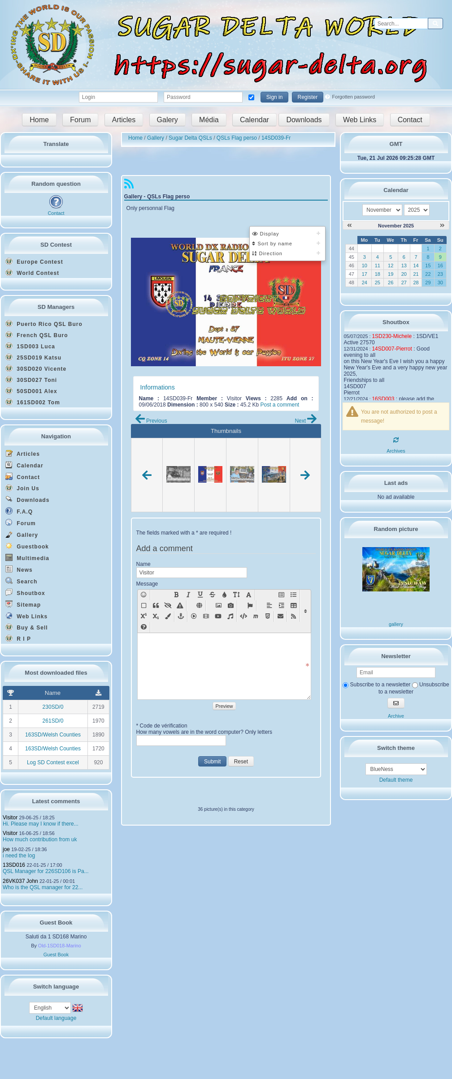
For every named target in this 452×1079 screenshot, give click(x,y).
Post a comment (279, 405)
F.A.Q (19, 511)
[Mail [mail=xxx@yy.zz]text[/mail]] (280, 616)
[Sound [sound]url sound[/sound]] (230, 616)
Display (265, 233)
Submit (212, 761)
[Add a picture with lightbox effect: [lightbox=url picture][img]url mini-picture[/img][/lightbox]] (231, 606)
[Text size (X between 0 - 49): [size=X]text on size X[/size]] (236, 595)
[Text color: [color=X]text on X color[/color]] (224, 595)
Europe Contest (34, 261)
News (19, 569)
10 (364, 265)
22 (427, 274)
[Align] (269, 606)
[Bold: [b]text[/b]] (176, 595)
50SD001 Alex (31, 390)
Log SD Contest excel (53, 762)
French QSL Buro (36, 334)
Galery (167, 120)
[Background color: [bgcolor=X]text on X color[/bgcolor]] (168, 616)
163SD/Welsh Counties (53, 735)
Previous (151, 421)
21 (415, 274)
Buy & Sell (26, 627)
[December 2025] (442, 226)
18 (377, 274)
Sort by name (272, 243)
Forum (80, 120)
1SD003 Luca (30, 346)
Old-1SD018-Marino (59, 945)
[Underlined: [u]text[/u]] (200, 595)
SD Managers (56, 307)
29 (427, 282)
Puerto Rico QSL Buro (44, 323)
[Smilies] (144, 595)
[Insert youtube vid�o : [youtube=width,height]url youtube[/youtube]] (218, 616)
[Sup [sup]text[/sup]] (144, 616)
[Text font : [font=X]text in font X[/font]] (248, 595)
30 (440, 282)
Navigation (56, 436)
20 (404, 274)
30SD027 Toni (31, 379)
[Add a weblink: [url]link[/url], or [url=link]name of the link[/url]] (199, 606)
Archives (396, 451)
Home (39, 120)
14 (415, 265)
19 (390, 274)
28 (415, 282)
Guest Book (56, 954)
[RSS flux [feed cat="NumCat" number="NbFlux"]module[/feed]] (293, 616)
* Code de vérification (161, 726)
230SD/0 (53, 707)
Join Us (22, 488)
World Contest (32, 272)
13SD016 (14, 865)
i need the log (19, 855)
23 (440, 274)
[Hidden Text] (168, 606)
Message (147, 584)
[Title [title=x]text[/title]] (281, 595)
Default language (56, 1018)
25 (377, 282)
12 (390, 265)
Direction (267, 253)
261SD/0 (53, 721)
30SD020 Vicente (35, 368)
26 (390, 282)
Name (143, 564)
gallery (396, 624)
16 (440, 265)
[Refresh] (396, 440)
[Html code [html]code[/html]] (267, 616)
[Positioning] (281, 606)
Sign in (274, 97)
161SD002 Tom (32, 402)
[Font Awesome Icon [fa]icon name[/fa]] (250, 606)
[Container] (144, 606)
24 (364, 282)
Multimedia (27, 557)
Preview (224, 706)
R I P (18, 638)
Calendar (254, 120)
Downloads (304, 120)
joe (6, 849)
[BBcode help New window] (144, 627)
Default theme (396, 780)
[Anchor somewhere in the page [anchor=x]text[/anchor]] (181, 616)
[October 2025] (349, 226)
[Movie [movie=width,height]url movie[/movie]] (206, 616)
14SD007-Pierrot (392, 349)
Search (21, 581)
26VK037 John (20, 881)
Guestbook (27, 546)
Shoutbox (25, 592)
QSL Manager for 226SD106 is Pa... (46, 871)
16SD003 (383, 399)
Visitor (10, 817)
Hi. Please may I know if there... (40, 824)
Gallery (21, 534)
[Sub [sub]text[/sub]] (156, 616)
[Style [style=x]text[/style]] (180, 606)
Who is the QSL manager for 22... (43, 887)
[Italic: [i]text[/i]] (188, 595)
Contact (410, 120)
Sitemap (23, 604)
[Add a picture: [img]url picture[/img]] (218, 606)
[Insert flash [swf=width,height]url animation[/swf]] (194, 616)
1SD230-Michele (392, 336)
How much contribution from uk (40, 839)
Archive (396, 716)
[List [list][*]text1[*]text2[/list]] (293, 595)
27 (404, 282)
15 (427, 265)
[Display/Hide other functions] (305, 611)
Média (209, 120)
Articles (123, 120)
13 (404, 265)
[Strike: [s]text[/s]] (212, 595)
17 (364, 274)
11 (377, 265)
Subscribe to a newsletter (376, 684)
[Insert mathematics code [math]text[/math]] (255, 616)
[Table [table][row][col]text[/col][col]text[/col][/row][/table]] (293, 606)
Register (308, 97)
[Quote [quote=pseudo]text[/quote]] (156, 606)
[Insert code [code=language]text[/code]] (243, 616)
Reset (241, 761)
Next (306, 421)
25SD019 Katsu (33, 357)
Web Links (359, 120)
